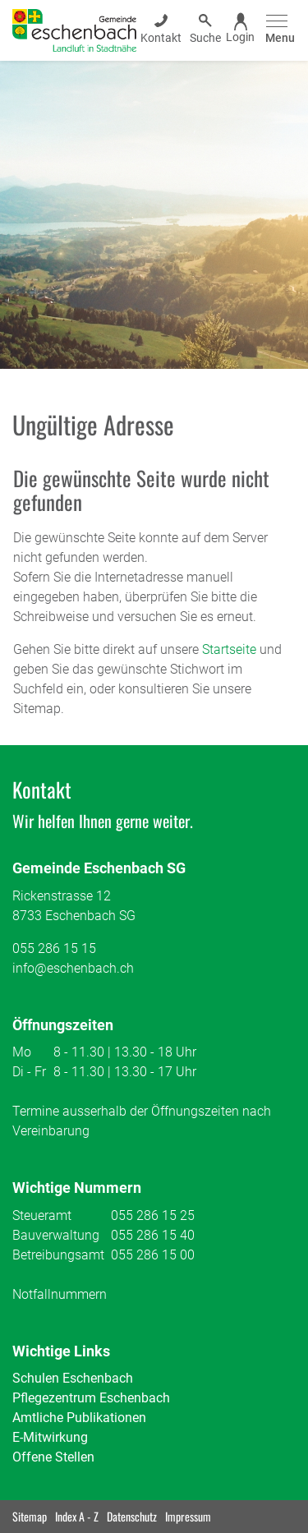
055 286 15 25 (153, 1215)
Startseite (229, 649)
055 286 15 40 (153, 1235)
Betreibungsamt (58, 1255)
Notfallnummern (59, 1294)
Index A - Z (77, 1516)
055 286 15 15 (54, 948)
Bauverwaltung (55, 1235)
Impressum (188, 1516)
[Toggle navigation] (278, 30)
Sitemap (29, 1516)
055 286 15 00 (153, 1255)
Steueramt (41, 1215)
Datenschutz (132, 1516)
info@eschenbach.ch (73, 968)
